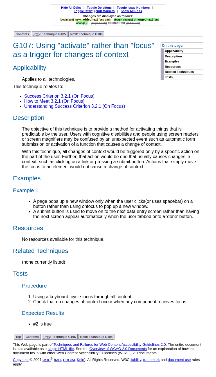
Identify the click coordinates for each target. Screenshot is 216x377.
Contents (22, 34)
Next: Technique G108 (86, 34)
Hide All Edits (71, 7)
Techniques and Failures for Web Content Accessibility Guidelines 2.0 (109, 344)
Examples (172, 61)
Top (18, 336)
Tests (169, 77)
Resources (173, 66)
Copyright (21, 360)
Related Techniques (179, 71)
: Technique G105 (49, 34)
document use (179, 360)
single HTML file (61, 349)
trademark (151, 360)
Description (173, 56)
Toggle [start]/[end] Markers (94, 11)
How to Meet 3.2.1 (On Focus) (54, 101)
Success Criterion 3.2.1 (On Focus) (59, 96)
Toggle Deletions (99, 7)
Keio (80, 360)
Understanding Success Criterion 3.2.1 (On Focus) (74, 106)
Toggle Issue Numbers (133, 7)
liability (135, 360)
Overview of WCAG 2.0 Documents (118, 349)
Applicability (174, 51)
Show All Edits (131, 11)
